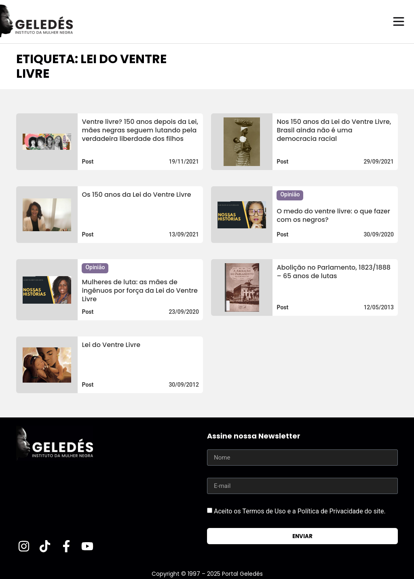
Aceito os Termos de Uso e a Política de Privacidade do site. (300, 511)
